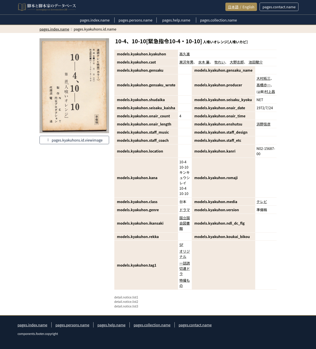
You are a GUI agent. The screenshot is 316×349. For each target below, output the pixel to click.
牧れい (219, 62)
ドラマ (184, 209)
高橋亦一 (264, 84)
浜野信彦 (264, 124)
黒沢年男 (186, 62)
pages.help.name (111, 324)
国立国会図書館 (184, 223)
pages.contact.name (195, 324)
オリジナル (184, 254)
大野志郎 (237, 62)
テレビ (262, 201)
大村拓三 (264, 78)
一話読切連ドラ (184, 268)
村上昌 (269, 91)
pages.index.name (32, 324)
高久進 (184, 53)
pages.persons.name (72, 324)
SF (181, 244)
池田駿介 (256, 62)
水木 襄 (204, 62)
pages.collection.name (152, 324)
